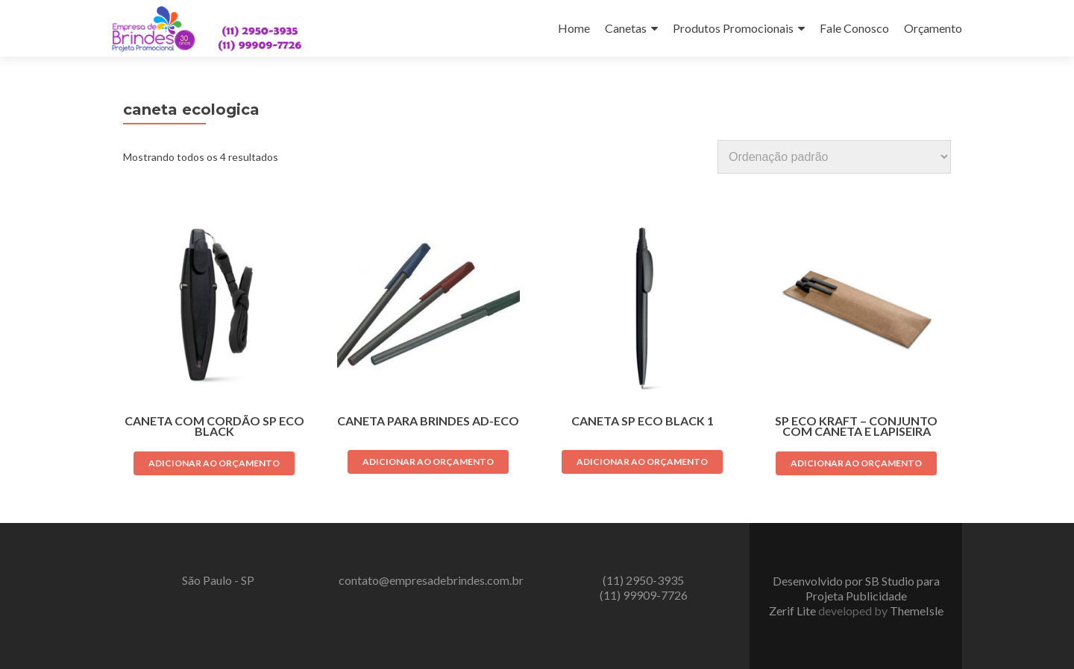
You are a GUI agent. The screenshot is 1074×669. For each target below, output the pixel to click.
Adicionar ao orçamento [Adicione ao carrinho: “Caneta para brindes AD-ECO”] (428, 461)
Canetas (626, 28)
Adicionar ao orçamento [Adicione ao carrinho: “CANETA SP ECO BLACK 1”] (642, 461)
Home (574, 28)
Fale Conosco (854, 28)
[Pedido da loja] (834, 157)
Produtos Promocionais (733, 28)
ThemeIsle (916, 610)
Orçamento (933, 28)
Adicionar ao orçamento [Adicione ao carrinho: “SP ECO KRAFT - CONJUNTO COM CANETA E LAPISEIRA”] (856, 463)
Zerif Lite (793, 610)
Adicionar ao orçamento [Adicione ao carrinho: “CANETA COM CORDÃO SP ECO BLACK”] (214, 463)
